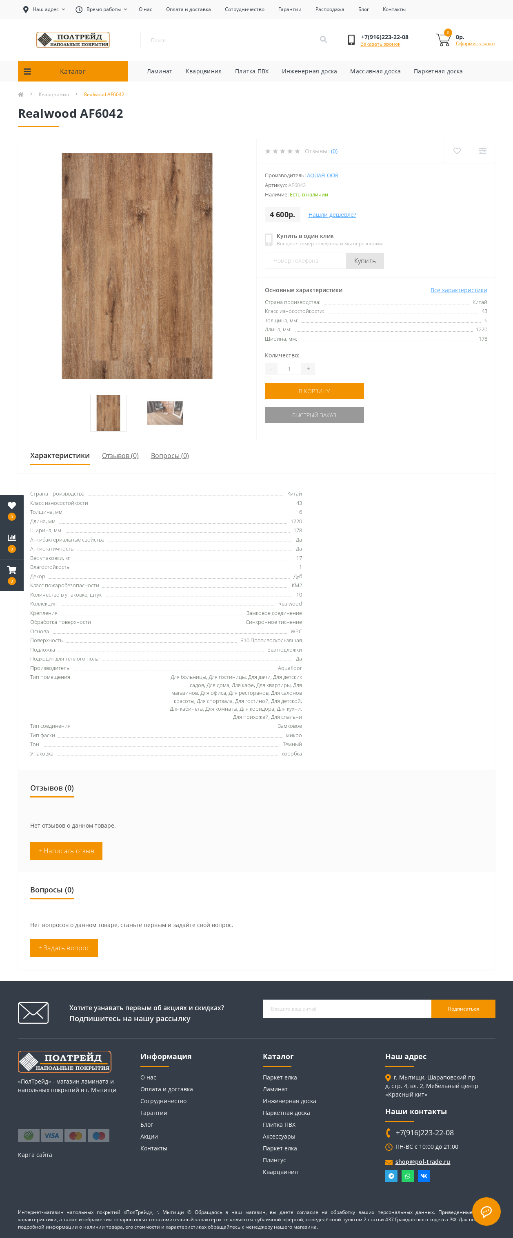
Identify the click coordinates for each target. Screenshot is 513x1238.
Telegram (391, 1176)
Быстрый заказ (314, 415)
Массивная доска (375, 71)
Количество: (282, 355)
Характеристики (60, 455)
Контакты (394, 9)
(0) (334, 151)
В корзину (314, 391)
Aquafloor (322, 175)
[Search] (323, 40)
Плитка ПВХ (252, 71)
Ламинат (160, 71)
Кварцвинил (204, 71)
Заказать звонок (380, 43)
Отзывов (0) (120, 455)
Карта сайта (35, 1155)
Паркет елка (280, 1077)
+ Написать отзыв (66, 850)
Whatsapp (407, 1176)
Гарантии (290, 9)
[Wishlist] (457, 151)
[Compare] (482, 151)
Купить (365, 260)
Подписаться (463, 1008)
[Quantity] (289, 369)
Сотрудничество (244, 9)
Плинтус (274, 1160)
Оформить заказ (475, 43)
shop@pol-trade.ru (423, 1161)
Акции (149, 1136)
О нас (145, 9)
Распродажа (329, 9)
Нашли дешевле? (332, 214)
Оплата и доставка (188, 9)
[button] (12, 575)
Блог (363, 9)
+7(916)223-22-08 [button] (425, 1132)
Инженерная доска (310, 71)
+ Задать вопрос (64, 947)
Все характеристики (459, 290)
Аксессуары (279, 1136)
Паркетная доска (438, 71)
